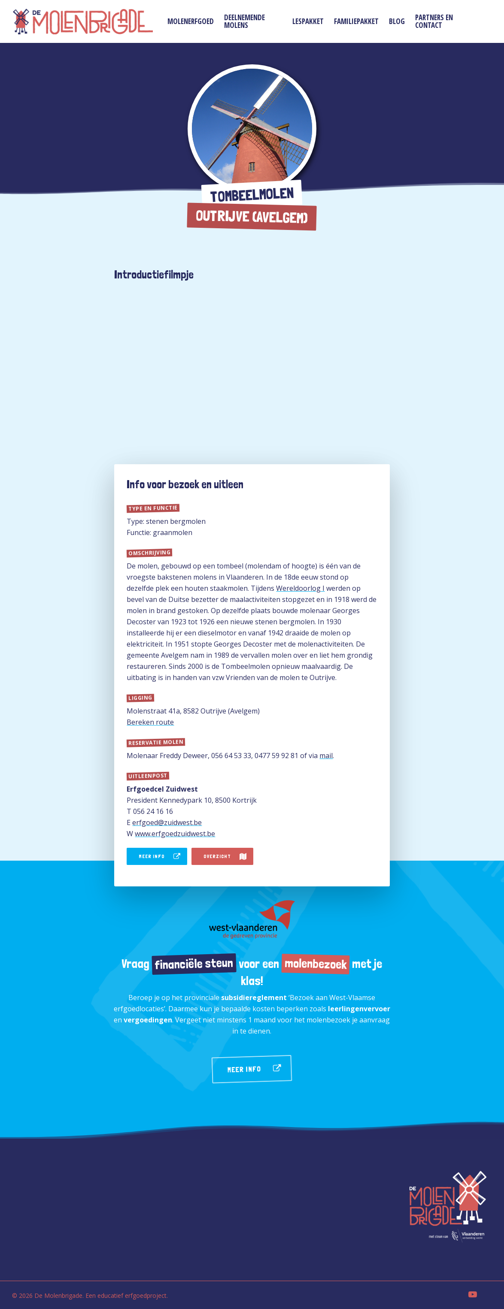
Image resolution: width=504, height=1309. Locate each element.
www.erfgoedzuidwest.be (175, 833)
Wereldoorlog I (300, 588)
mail (326, 755)
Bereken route (150, 722)
